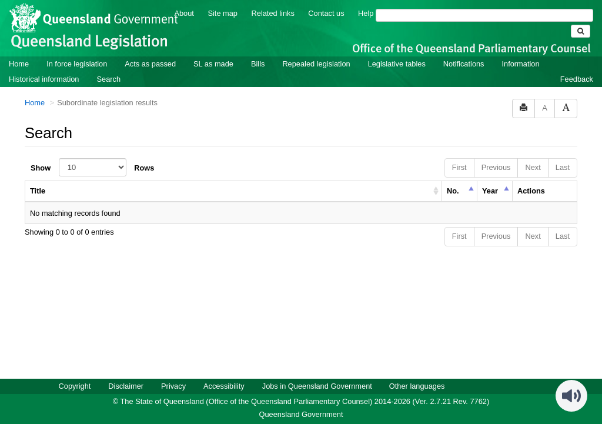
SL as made (213, 63)
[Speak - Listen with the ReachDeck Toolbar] (571, 395)
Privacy (173, 385)
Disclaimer (125, 385)
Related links (273, 12)
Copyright (75, 385)
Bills (258, 63)
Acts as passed (150, 63)
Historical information (44, 78)
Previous (496, 166)
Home (19, 63)
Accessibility (224, 385)
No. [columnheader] (453, 190)
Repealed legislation (316, 63)
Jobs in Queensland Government (317, 385)
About (183, 12)
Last (563, 166)
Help (365, 12)
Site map (223, 12)
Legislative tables (397, 63)
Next (532, 166)
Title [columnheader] (37, 190)
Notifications (463, 63)
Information (521, 63)
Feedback (576, 78)
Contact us (326, 12)
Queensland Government (301, 413)
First (459, 166)
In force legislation (76, 63)
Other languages (417, 385)
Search (108, 78)
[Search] (484, 14)
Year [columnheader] (490, 190)
